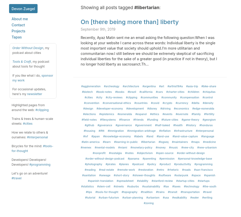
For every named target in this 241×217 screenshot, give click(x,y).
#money (161, 147)
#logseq (163, 141)
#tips (89, 191)
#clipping (42, 110)
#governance (123, 125)
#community (169, 97)
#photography (93, 164)
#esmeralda (124, 114)
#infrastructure (183, 130)
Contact (18, 25)
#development (135, 108)
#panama (133, 158)
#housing (89, 130)
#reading (90, 169)
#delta (195, 102)
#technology (191, 186)
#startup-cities (185, 180)
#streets (119, 186)
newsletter (34, 94)
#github (89, 125)
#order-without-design (191, 153)
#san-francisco (203, 169)
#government (143, 125)
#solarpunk (181, 175)
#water (194, 197)
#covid (155, 102)
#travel (16, 178)
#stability (142, 180)
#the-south (209, 186)
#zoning (149, 203)
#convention (91, 102)
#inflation (165, 130)
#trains (160, 191)
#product (165, 164)
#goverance (105, 125)
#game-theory (190, 119)
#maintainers (180, 141)
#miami (122, 147)
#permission (166, 158)
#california (146, 91)
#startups (203, 180)
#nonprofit (99, 153)
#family (196, 114)
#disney (152, 108)
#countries (140, 102)
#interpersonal (37, 137)
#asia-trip (192, 86)
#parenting (149, 158)
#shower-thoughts (144, 175)
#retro (160, 169)
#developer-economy (110, 108)
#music (173, 147)
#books (119, 91)
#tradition (147, 191)
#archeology (111, 86)
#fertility (209, 114)
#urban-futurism (109, 197)
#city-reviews (114, 97)
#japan (96, 136)
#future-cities (170, 119)
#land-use (163, 136)
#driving (165, 108)
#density (208, 102)
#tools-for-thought (106, 191)
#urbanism (152, 197)
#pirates (111, 164)
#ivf (85, 136)
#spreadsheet (125, 180)
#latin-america (91, 141)
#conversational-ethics (117, 102)
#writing (207, 197)
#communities (149, 97)
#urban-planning (132, 197)
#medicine (209, 141)
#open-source (164, 153)
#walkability (179, 197)
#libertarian (148, 141)
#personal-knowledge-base (195, 158)
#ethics (154, 114)
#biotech (87, 91)
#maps (195, 141)
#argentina (149, 86)
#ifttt (101, 130)
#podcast (138, 164)
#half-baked (162, 125)
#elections (89, 114)
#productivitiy (182, 164)
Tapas (17, 37)
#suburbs (133, 186)
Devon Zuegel (23, 9)
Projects (18, 31)
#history (191, 125)
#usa (166, 197)
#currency (182, 102)
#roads (186, 169)
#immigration (116, 130)
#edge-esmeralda (203, 108)
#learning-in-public (126, 141)
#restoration (145, 169)
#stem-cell (103, 186)
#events (167, 114)
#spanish (209, 175)
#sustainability (151, 186)
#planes (124, 164)
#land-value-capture (185, 136)
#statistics (87, 186)
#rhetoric (173, 169)
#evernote (182, 114)
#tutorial (90, 197)
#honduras (206, 125)
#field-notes (89, 119)
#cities (28, 123)
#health (178, 125)
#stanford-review (162, 180)
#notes (129, 153)
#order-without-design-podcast (105, 158)
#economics (181, 108)
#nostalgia (115, 153)
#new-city (188, 147)
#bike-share (208, 86)
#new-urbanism (207, 147)
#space (196, 175)
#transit (172, 191)
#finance (124, 119)
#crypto (167, 102)
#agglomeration (91, 86)
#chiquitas (209, 91)
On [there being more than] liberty (130, 22)
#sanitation (89, 175)
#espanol (141, 114)
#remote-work (126, 169)
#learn (107, 141)
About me (20, 19)
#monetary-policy (142, 147)
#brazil (132, 91)
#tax (166, 186)
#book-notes (104, 91)
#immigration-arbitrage (141, 130)
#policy (151, 164)
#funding (152, 119)
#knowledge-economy (117, 136)
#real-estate (106, 169)
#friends (138, 119)
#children (193, 91)
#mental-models (105, 147)
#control (208, 97)
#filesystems (108, 119)
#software (165, 175)
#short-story (121, 175)
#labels (138, 136)
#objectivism (145, 153)
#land (149, 136)
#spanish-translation (100, 180)
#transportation (190, 191)
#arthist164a (175, 86)
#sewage (104, 175)
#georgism (209, 119)
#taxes (176, 186)
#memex (86, 147)
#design (88, 108)
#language (207, 136)
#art (161, 86)
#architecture (131, 86)
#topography (130, 191)
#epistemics (106, 114)
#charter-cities (175, 91)
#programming (39, 164)
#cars (159, 91)
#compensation (189, 97)
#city (99, 97)
